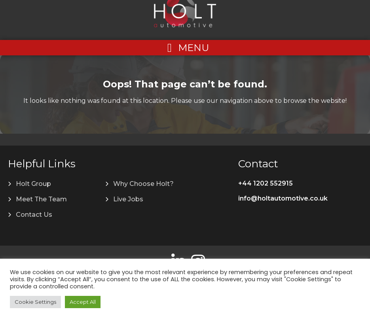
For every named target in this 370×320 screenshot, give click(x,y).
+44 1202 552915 (265, 183)
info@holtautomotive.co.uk (283, 198)
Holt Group (33, 183)
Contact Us (34, 214)
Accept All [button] (83, 302)
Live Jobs (128, 199)
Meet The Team (41, 199)
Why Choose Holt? (143, 183)
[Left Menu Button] (185, 47)
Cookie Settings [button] (35, 302)
